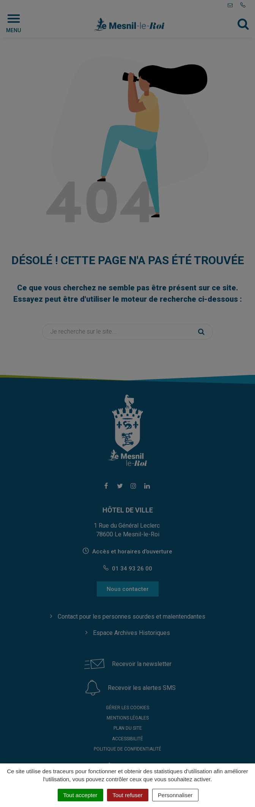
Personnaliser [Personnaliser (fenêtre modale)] (175, 795)
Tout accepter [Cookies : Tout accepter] (80, 795)
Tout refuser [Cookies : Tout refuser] (128, 795)
